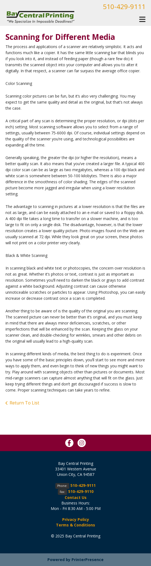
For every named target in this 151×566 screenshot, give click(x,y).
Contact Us (76, 497)
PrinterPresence (88, 559)
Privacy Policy (75, 519)
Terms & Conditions (75, 525)
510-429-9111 (124, 6)
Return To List (24, 403)
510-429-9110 (80, 491)
